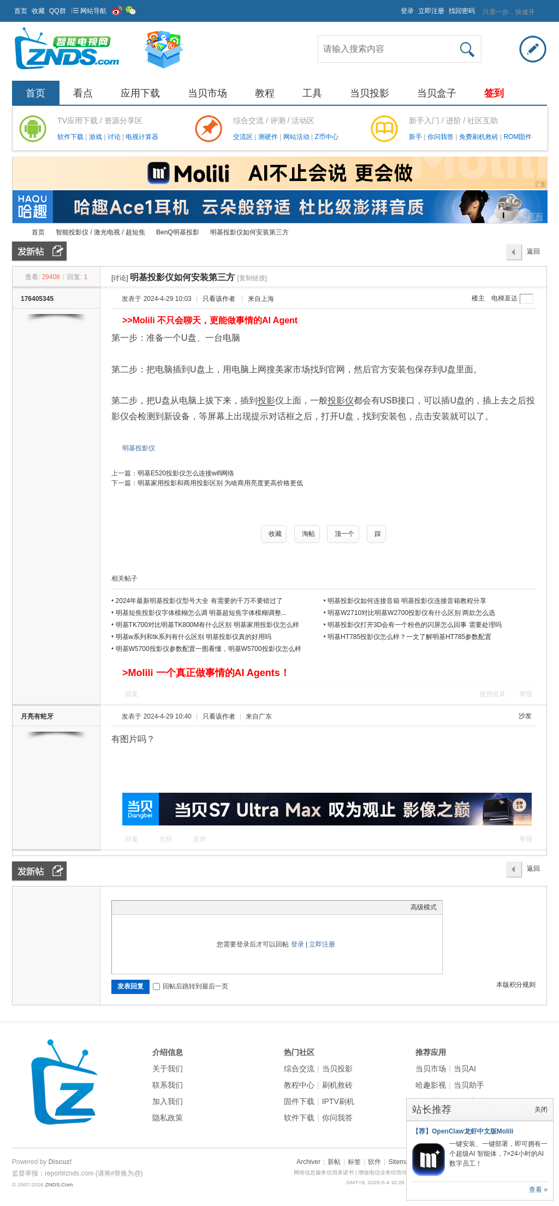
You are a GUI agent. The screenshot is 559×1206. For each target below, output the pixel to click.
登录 (407, 11)
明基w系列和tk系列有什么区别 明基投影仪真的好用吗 (193, 637)
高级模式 (424, 907)
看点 (83, 93)
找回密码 (462, 11)
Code (185, 907)
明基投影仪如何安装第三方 (249, 232)
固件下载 (299, 1101)
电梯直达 (504, 298)
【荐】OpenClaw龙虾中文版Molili (462, 1131)
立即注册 (431, 11)
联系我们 (167, 1085)
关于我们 (167, 1068)
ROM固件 (517, 137)
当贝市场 (207, 93)
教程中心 (299, 1085)
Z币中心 (326, 137)
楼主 (478, 298)
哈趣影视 (430, 1085)
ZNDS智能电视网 (16, 232)
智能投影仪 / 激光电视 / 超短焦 (100, 232)
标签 (354, 1162)
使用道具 (492, 694)
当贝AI (465, 1068)
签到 (494, 93)
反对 (199, 839)
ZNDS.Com (59, 1184)
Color (131, 907)
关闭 (541, 1109)
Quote (171, 907)
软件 (374, 1162)
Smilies (199, 907)
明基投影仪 (138, 448)
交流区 (243, 137)
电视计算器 (142, 137)
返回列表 (533, 254)
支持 (166, 839)
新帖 (334, 1162)
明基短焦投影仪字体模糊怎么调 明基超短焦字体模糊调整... (201, 613)
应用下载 (140, 93)
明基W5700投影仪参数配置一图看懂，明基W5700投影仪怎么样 (208, 649)
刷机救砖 (337, 1085)
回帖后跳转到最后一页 (190, 986)
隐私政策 (167, 1117)
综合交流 (299, 1068)
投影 (266, 400)
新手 (416, 137)
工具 (312, 93)
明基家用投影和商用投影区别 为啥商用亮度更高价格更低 (220, 483)
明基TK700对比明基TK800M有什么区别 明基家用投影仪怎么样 (207, 625)
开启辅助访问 (396, 8)
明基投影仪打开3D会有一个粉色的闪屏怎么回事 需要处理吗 (415, 625)
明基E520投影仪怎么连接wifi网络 (186, 473)
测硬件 (269, 137)
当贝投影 (369, 93)
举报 (525, 694)
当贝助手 (469, 1085)
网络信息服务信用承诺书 (324, 1172)
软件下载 (71, 137)
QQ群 (57, 11)
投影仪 (341, 400)
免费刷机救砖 (479, 137)
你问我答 (441, 137)
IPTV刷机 (338, 1101)
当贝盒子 (436, 93)
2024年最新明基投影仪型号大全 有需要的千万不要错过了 (199, 601)
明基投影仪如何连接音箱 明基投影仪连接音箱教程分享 (407, 601)
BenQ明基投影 (177, 232)
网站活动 (297, 137)
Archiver (308, 1162)
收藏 (38, 11)
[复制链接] (252, 278)
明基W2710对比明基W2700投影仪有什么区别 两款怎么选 (411, 613)
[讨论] (119, 278)
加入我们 (167, 1101)
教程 (265, 93)
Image (144, 907)
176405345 (37, 299)
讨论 (115, 137)
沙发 (525, 716)
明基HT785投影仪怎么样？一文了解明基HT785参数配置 (409, 637)
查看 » (538, 1189)
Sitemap (400, 1162)
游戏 (96, 137)
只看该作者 (219, 299)
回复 (131, 694)
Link (158, 907)
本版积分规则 (516, 984)
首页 (20, 11)
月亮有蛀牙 (37, 716)
